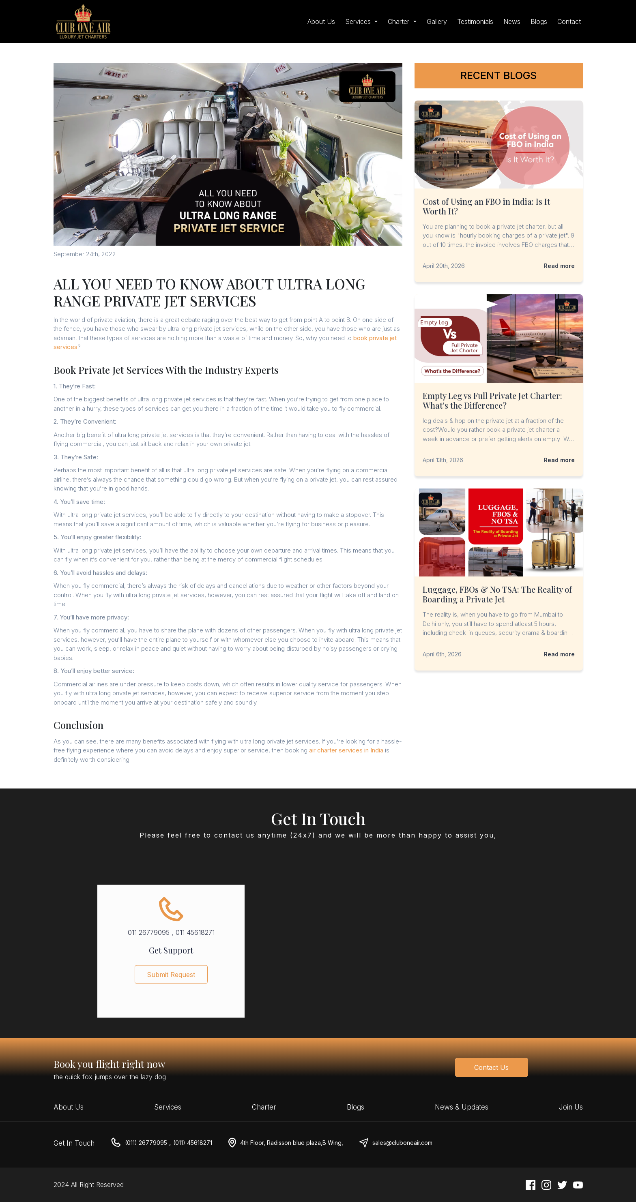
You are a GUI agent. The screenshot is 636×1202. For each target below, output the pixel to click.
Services (167, 1107)
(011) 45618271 (192, 1142)
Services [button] (359, 21)
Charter (264, 1107)
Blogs (539, 21)
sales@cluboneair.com (402, 1142)
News (511, 21)
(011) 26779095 (146, 1142)
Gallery (437, 21)
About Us (321, 21)
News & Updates (461, 1107)
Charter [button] (399, 21)
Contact (569, 21)
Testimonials (475, 21)
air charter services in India (346, 750)
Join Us (571, 1107)
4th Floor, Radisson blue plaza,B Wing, (291, 1142)
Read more (559, 265)
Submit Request (171, 980)
